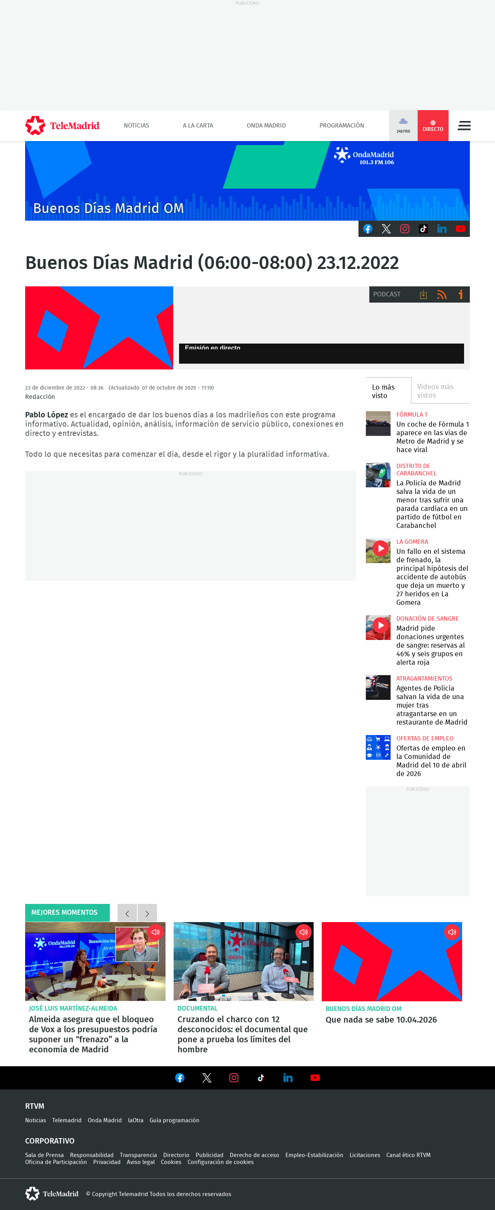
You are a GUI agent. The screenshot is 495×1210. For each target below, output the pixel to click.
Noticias (136, 126)
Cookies (171, 1162)
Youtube (460, 229)
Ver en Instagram (234, 1078)
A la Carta (198, 126)
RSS (442, 294)
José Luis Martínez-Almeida (73, 1008)
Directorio (176, 1155)
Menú (464, 125)
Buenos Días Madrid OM (363, 1009)
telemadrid (52, 1193)
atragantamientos (424, 679)
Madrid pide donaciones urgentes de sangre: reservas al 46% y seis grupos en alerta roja (378, 627)
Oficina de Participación (56, 1162)
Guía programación (175, 1120)
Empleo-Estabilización (314, 1155)
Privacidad (107, 1162)
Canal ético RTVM (408, 1155)
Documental (198, 1008)
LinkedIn (442, 229)
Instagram (405, 229)
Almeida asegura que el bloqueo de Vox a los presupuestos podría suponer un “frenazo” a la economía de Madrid (95, 961)
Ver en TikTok (261, 1079)
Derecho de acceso (254, 1155)
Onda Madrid (266, 126)
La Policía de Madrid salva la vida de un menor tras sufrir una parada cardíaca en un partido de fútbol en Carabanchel (378, 475)
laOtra (135, 1120)
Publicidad (210, 1155)
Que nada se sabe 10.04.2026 (392, 961)
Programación (341, 126)
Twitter (386, 228)
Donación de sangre (427, 619)
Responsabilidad (92, 1155)
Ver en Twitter (207, 1079)
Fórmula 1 (411, 415)
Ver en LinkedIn (288, 1078)
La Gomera (412, 542)
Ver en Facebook (180, 1079)
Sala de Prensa (44, 1155)
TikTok (423, 228)
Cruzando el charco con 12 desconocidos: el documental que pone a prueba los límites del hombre (244, 961)
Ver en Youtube (315, 1078)
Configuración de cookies (221, 1162)
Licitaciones (365, 1155)
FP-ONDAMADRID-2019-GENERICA (99, 328)
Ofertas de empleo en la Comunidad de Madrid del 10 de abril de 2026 (378, 747)
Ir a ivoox (460, 294)
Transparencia (138, 1155)
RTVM (34, 1106)
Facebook (367, 228)
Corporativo (50, 1141)
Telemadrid (67, 1120)
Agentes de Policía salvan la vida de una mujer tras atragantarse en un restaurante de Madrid (378, 687)
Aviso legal (141, 1162)
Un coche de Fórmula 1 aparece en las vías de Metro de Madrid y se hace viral (378, 423)
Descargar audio (423, 294)
